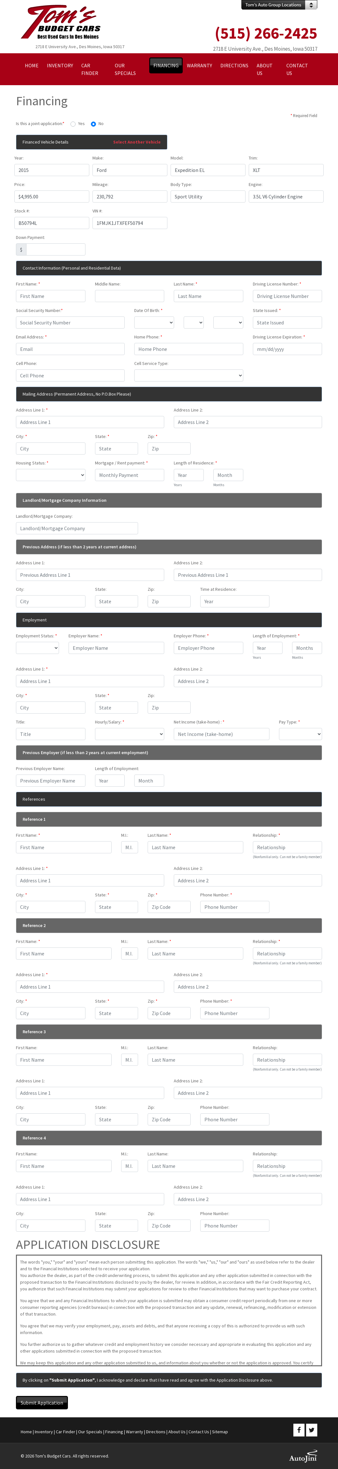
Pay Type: (289, 722)
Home (26, 1432)
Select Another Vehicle (137, 142)
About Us (177, 1432)
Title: (20, 722)
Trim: (253, 158)
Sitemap (220, 1432)
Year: (19, 158)
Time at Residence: (218, 589)
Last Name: (185, 284)
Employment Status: (36, 636)
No (101, 123)
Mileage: (100, 184)
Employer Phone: (191, 636)
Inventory (44, 1432)
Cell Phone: (26, 363)
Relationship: (266, 835)
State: (102, 436)
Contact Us (198, 1432)
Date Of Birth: (148, 310)
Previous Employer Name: (40, 768)
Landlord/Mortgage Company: (44, 516)
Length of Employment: (276, 636)
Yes (81, 123)
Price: (19, 184)
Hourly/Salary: (109, 722)
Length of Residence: (195, 463)
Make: (98, 158)
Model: (177, 158)
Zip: (153, 436)
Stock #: (22, 211)
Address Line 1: (32, 410)
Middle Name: (108, 284)
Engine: (255, 184)
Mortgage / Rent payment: (121, 463)
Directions (155, 1432)
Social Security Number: (39, 310)
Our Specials (90, 1432)
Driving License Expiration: (279, 337)
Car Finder (65, 1432)
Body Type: (181, 184)
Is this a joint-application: (40, 123)
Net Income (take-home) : (199, 722)
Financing (114, 1432)
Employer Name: (85, 636)
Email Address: (31, 337)
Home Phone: (148, 337)
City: (21, 436)
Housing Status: (32, 463)
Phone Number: (216, 895)
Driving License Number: (277, 284)
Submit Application (42, 1402)
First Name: (28, 284)
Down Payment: (30, 237)
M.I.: (124, 835)
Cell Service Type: (151, 363)
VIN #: (97, 211)
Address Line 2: (188, 410)
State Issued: (267, 310)
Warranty (134, 1432)
